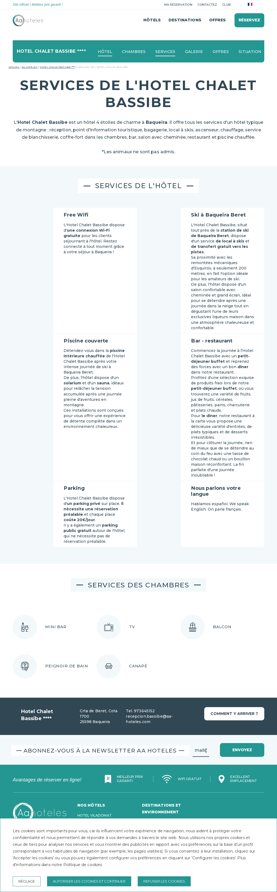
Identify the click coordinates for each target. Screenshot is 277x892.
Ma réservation (178, 4)
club (226, 4)
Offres (217, 20)
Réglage (26, 881)
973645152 (144, 710)
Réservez (249, 20)
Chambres (134, 51)
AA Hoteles (30, 67)
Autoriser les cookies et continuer (89, 881)
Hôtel (105, 51)
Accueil (14, 67)
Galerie (194, 51)
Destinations (185, 20)
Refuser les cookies (164, 881)
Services (165, 51)
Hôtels (152, 20)
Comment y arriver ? (234, 713)
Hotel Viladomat (94, 815)
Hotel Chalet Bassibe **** (57, 67)
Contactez (207, 4)
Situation (250, 51)
